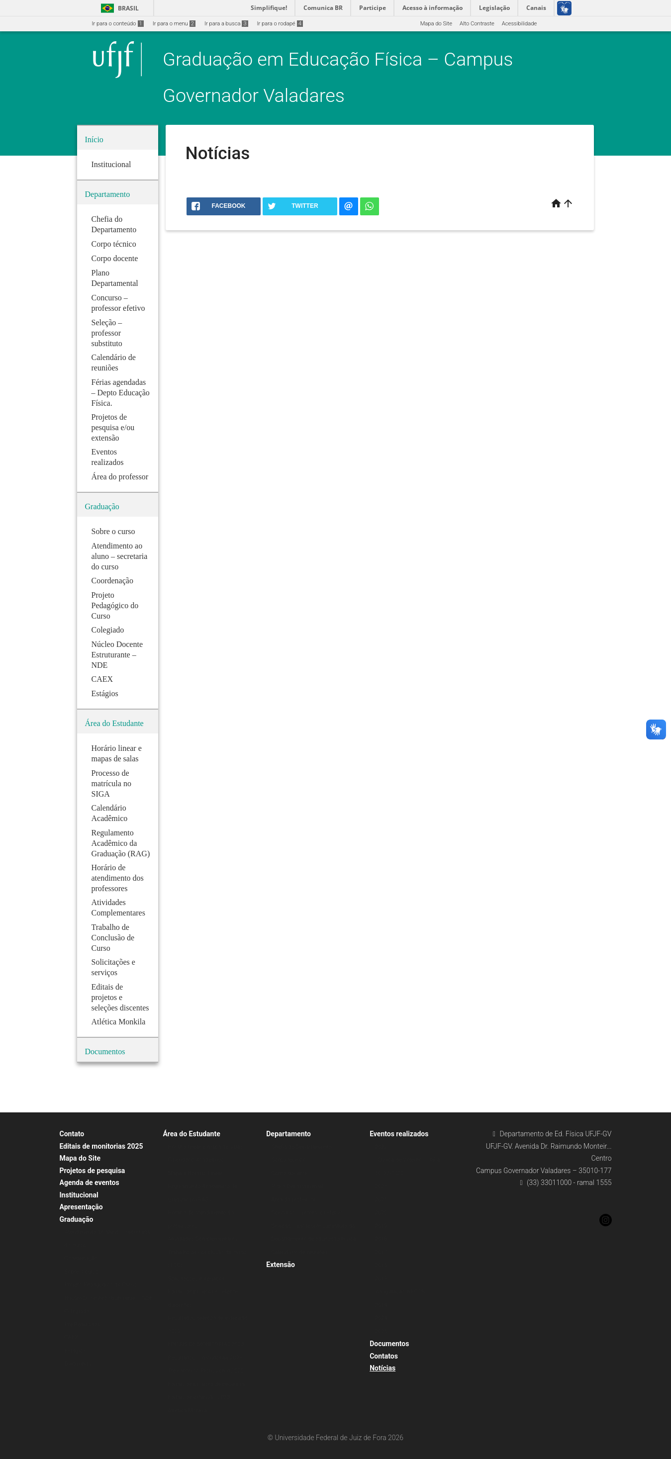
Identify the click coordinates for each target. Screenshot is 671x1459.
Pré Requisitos (82, 1324)
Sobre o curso (82, 1272)
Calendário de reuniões (299, 1252)
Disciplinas (78, 1364)
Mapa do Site (436, 23)
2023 (381, 1186)
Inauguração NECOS (400, 1291)
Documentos (389, 1344)
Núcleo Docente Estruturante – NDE (109, 1298)
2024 (381, 1318)
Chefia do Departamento (301, 1147)
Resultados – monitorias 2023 (205, 1358)
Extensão (280, 1265)
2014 (381, 1305)
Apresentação (81, 1207)
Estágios (75, 1351)
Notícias (382, 1368)
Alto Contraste (477, 23)
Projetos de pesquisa (92, 1171)
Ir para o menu (174, 23)
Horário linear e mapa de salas (205, 1147)
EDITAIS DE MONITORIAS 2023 (206, 1344)
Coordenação (81, 1258)
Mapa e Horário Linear (195, 1173)
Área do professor (293, 1199)
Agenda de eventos (89, 1182)
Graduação (77, 1219)
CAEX (72, 1337)
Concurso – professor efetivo (307, 1212)
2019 (381, 1226)
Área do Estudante (191, 1134)
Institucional (79, 1195)
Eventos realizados (399, 1134)
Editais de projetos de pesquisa (206, 1384)
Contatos (384, 1356)
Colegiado (77, 1311)
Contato (72, 1134)
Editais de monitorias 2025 (101, 1146)
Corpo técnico (288, 1160)
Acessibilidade (519, 23)
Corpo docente (289, 1173)
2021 (381, 1199)
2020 (381, 1212)
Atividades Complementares (202, 1239)
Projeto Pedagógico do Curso (101, 1284)
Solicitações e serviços (196, 1279)
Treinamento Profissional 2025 (205, 1371)
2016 (381, 1265)
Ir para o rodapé (280, 23)
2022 (381, 1147)
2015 (381, 1279)
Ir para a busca (226, 23)
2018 (381, 1239)
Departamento (288, 1134)
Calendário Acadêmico (196, 1160)
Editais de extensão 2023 (199, 1397)
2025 (381, 1331)
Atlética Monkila (187, 1410)
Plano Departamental (297, 1186)
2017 (381, 1252)
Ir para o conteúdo (118, 23)
